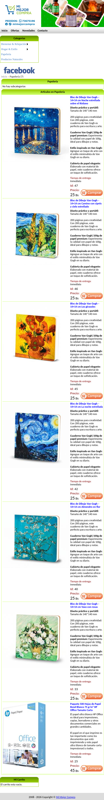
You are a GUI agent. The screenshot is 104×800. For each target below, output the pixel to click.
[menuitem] (15, 44)
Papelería (6, 54)
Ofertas (15, 30)
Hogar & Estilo (9, 49)
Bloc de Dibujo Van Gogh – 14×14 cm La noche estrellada (86, 405)
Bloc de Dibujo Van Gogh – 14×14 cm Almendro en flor (85, 505)
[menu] (15, 52)
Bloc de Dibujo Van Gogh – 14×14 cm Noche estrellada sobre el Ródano (85, 100)
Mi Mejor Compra (65, 797)
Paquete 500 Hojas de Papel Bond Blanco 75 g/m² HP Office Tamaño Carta (85, 707)
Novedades (28, 30)
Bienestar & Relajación (13, 44)
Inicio (5, 30)
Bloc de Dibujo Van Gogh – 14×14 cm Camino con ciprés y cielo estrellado (86, 203)
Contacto (43, 30)
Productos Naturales (12, 59)
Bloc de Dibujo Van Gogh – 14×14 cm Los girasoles (84, 305)
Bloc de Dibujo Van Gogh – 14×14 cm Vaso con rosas (84, 605)
